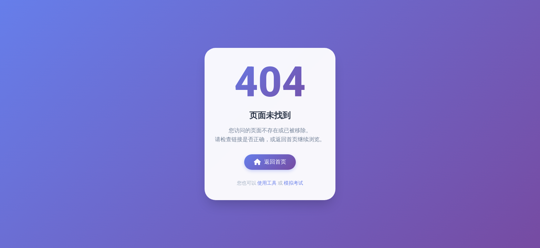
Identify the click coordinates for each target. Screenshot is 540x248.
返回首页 (270, 161)
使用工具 (267, 183)
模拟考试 (293, 183)
